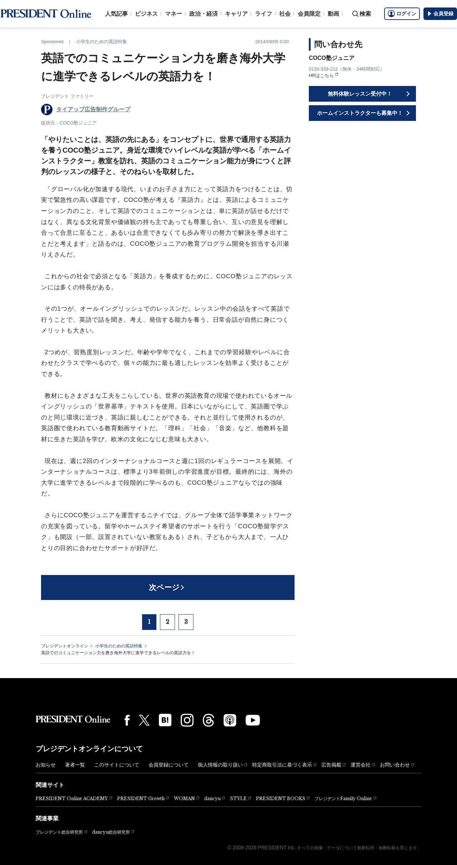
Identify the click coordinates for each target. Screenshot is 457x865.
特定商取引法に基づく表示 (282, 765)
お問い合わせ (395, 765)
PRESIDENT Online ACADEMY (72, 798)
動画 (333, 14)
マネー (173, 14)
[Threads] (208, 720)
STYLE (238, 798)
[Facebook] (127, 720)
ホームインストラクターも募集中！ (360, 113)
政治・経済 (203, 14)
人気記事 (116, 14)
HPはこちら (321, 75)
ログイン (402, 13)
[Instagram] (187, 720)
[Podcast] (230, 720)
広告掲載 (331, 765)
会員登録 (440, 13)
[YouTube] (253, 720)
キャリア (236, 14)
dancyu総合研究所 (111, 832)
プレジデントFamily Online (343, 798)
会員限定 (309, 14)
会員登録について (169, 765)
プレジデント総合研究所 (59, 832)
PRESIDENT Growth (141, 798)
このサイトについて (116, 765)
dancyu (212, 798)
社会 (285, 14)
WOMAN (184, 798)
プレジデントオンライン (64, 645)
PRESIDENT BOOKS (280, 798)
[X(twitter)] (144, 720)
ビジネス (146, 14)
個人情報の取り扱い (220, 765)
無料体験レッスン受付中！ (360, 94)
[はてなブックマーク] (165, 720)
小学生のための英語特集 (118, 645)
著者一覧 (75, 765)
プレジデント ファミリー (67, 96)
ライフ (263, 14)
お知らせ (46, 765)
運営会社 (361, 765)
